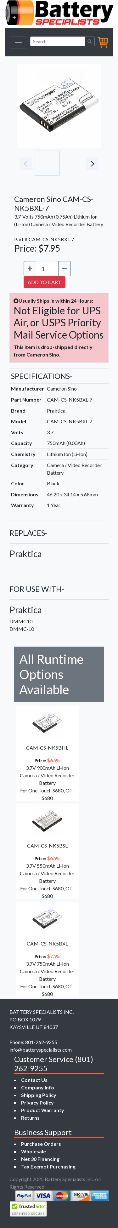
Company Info (37, 1087)
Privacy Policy (37, 1102)
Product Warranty (42, 1110)
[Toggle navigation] (18, 42)
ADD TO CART (44, 282)
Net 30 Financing (40, 1159)
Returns (30, 1118)
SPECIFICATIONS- (41, 375)
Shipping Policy (38, 1095)
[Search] (57, 41)
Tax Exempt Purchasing (48, 1166)
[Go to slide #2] (74, 163)
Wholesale (33, 1151)
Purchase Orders (41, 1144)
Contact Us (34, 1080)
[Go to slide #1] (47, 163)
